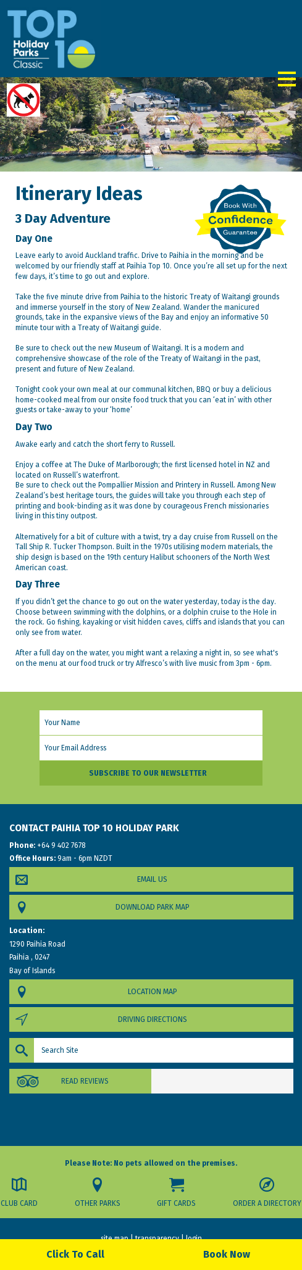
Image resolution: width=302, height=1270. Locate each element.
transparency (157, 1238)
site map (114, 1238)
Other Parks (97, 1203)
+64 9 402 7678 (60, 845)
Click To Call (75, 1254)
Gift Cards (176, 1203)
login (194, 1238)
